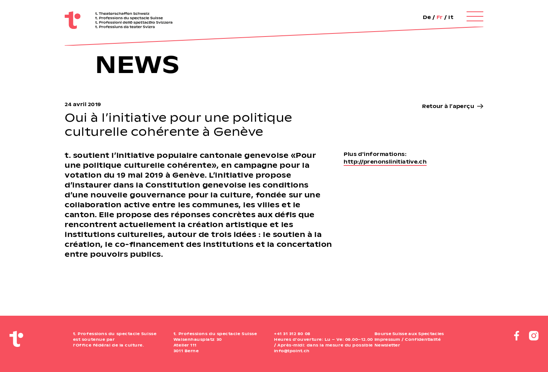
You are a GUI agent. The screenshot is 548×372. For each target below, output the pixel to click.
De (427, 17)
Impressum (387, 339)
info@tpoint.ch (291, 350)
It (450, 17)
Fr (439, 17)
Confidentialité (423, 339)
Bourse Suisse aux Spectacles (409, 333)
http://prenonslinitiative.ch (385, 161)
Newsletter (387, 345)
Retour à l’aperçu (448, 106)
